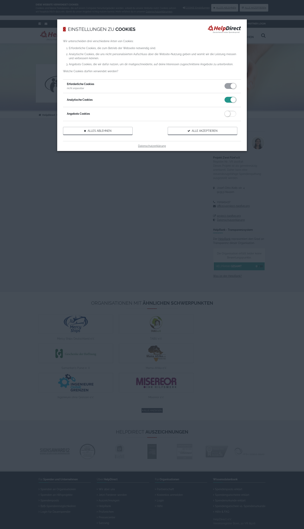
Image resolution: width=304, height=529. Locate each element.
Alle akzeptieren (196, 139)
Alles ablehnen (105, 139)
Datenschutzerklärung (152, 154)
